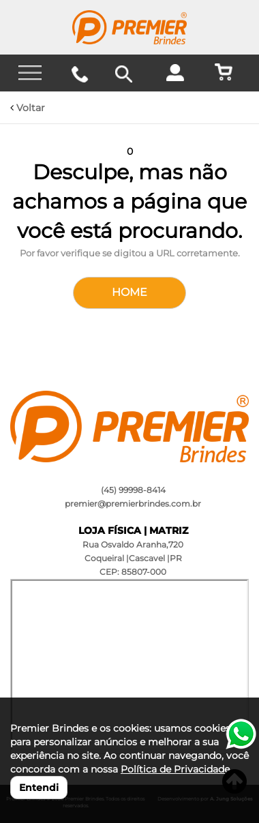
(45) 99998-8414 (133, 490)
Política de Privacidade (175, 769)
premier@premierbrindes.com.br (133, 503)
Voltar (27, 108)
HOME (129, 292)
